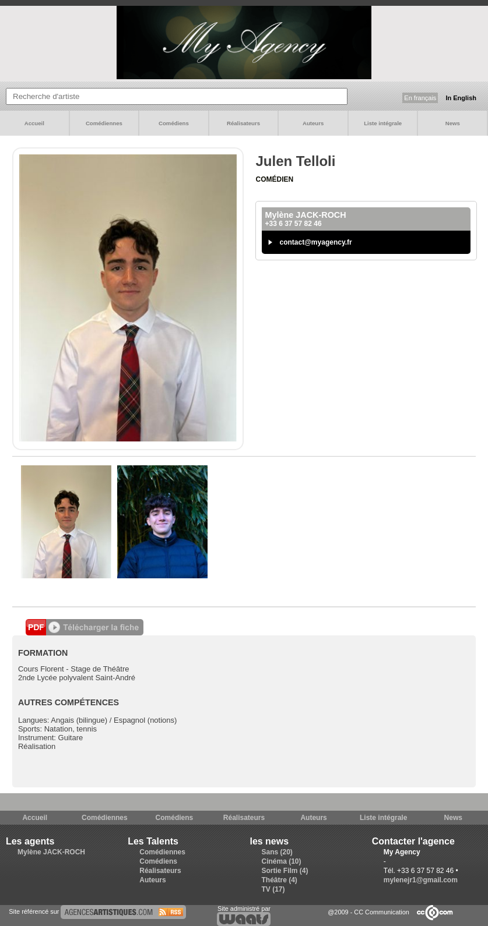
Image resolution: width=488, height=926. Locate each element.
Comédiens (174, 123)
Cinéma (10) (281, 861)
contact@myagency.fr (315, 242)
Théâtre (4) (279, 880)
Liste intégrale (383, 123)
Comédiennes (104, 123)
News (452, 123)
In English (460, 97)
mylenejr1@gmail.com (421, 880)
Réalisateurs (243, 123)
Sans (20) (277, 852)
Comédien (274, 179)
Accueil (34, 123)
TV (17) (273, 889)
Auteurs (313, 123)
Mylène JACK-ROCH (51, 852)
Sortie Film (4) (285, 871)
